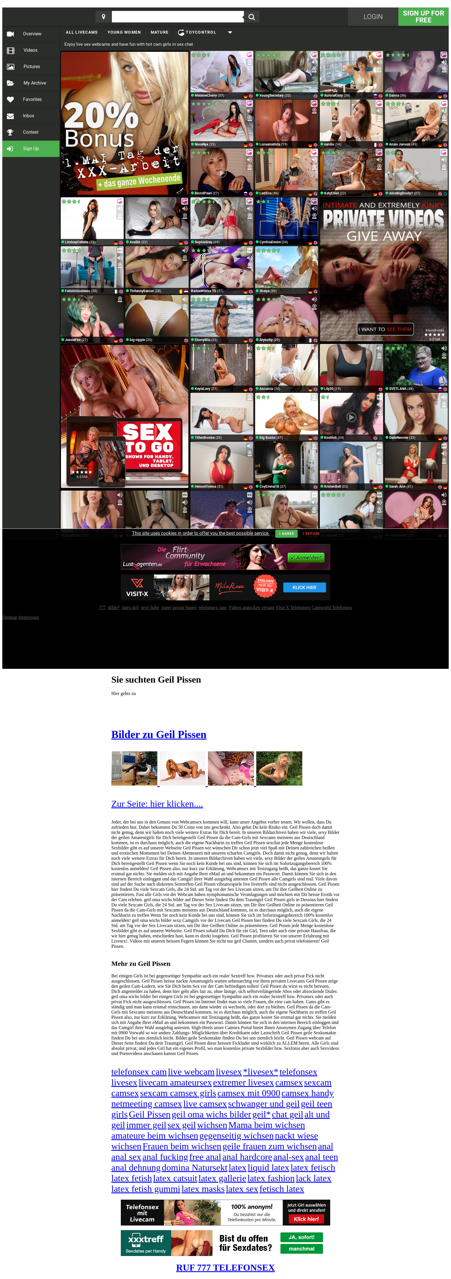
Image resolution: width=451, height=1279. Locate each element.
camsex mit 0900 (248, 1093)
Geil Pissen (150, 1114)
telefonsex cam (139, 1072)
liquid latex (268, 1167)
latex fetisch (313, 1167)
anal (325, 1146)
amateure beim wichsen (154, 1135)
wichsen (212, 1125)
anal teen (321, 1157)
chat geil (287, 1114)
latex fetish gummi (145, 1189)
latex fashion (271, 1178)
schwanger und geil (264, 1103)
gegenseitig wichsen (236, 1135)
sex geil (182, 1125)
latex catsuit (175, 1178)
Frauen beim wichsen (182, 1146)
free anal (205, 1157)
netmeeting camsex (146, 1103)
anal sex (126, 1157)
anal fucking (165, 1157)
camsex (289, 1082)
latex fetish (131, 1178)
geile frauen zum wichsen (270, 1146)
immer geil (146, 1125)
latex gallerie (222, 1178)
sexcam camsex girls (178, 1093)
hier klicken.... (176, 804)
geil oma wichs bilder (211, 1114)
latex (237, 1167)
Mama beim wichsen (266, 1125)
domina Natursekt (195, 1167)
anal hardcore (247, 1157)
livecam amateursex (175, 1082)
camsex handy (307, 1093)
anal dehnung (136, 1167)
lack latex (313, 1178)
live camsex (205, 1103)
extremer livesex (243, 1082)
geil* (261, 1114)
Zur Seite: (130, 804)
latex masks (203, 1189)
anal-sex (288, 1157)
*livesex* (260, 1072)
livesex (229, 1072)
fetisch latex (281, 1189)
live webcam (191, 1072)
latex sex (242, 1189)
